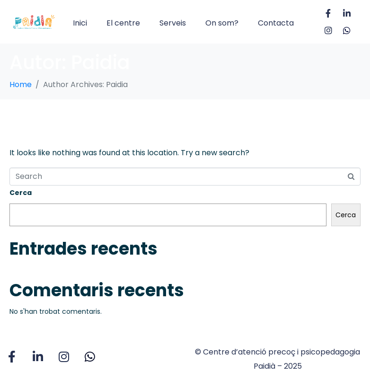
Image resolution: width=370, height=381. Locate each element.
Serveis (172, 23)
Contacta (276, 23)
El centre (123, 23)
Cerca (20, 192)
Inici (80, 23)
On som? (221, 23)
